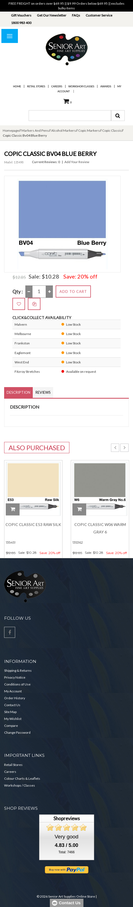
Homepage (11, 130)
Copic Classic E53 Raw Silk (33, 524)
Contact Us (12, 705)
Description (18, 392)
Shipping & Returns (18, 670)
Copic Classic (111, 130)
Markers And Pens (35, 130)
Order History (14, 698)
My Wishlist (12, 719)
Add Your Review (76, 162)
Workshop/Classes (81, 86)
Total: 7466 (66, 852)
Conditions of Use (17, 684)
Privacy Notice (14, 677)
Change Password (17, 732)
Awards (105, 86)
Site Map (10, 712)
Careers (56, 86)
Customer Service (99, 15)
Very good (66, 836)
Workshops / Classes (19, 785)
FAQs (76, 15)
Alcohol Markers (63, 130)
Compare (11, 726)
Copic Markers (89, 130)
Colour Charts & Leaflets (22, 778)
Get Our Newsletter (51, 15)
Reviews (43, 392)
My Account (13, 691)
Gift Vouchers (21, 15)
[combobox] (70, 115)
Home (17, 86)
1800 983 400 (21, 23)
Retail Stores (36, 86)
